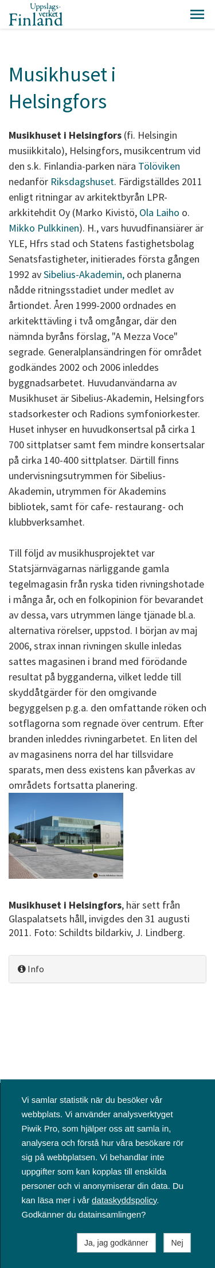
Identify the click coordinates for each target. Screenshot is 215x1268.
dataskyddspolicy (124, 1200)
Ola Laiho (159, 212)
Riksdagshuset (82, 181)
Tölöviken (159, 166)
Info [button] (31, 969)
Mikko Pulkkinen (44, 227)
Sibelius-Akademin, (85, 274)
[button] (197, 14)
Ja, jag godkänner (116, 1242)
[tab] (107, 969)
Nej (177, 1242)
